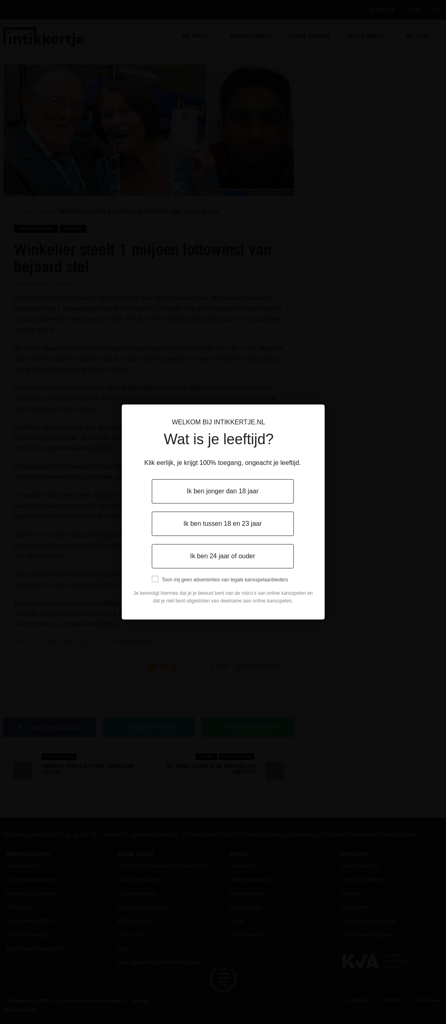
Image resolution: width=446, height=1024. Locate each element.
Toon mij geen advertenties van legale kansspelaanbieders (225, 580)
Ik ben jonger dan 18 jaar (223, 491)
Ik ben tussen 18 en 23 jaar (222, 523)
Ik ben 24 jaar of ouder (222, 556)
